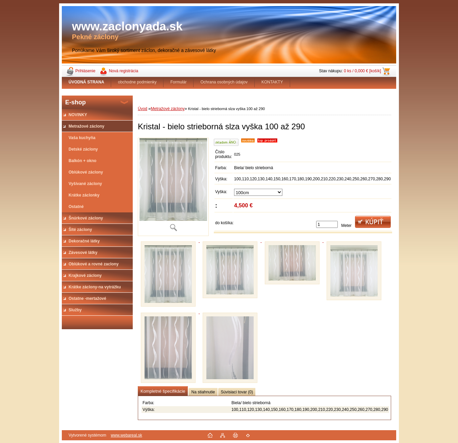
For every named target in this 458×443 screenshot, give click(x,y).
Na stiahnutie (203, 392)
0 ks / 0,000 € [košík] (362, 71)
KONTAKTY (272, 82)
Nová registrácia (123, 71)
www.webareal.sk (126, 435)
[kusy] (327, 224)
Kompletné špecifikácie (163, 391)
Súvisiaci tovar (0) (237, 392)
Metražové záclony (167, 108)
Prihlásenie (85, 71)
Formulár (178, 82)
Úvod (142, 108)
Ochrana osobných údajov (223, 82)
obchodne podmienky (137, 82)
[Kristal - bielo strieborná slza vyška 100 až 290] (173, 187)
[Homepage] (86, 82)
